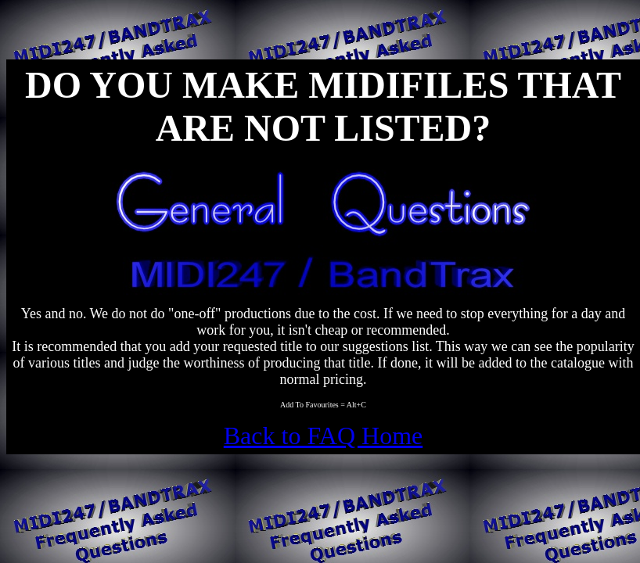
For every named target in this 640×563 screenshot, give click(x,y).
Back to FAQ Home (323, 435)
